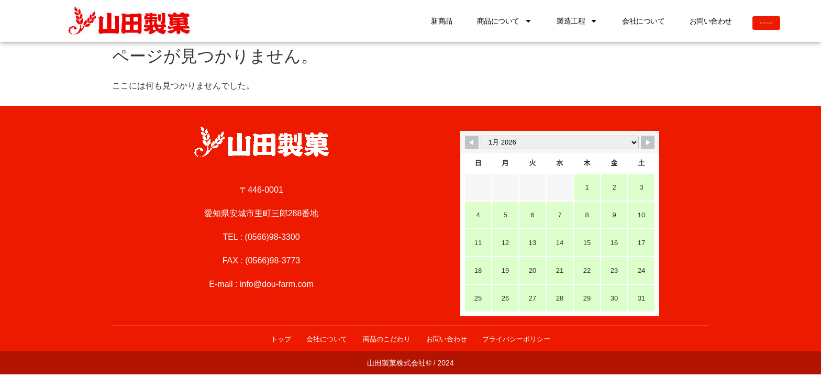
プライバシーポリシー (544, 339)
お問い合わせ (646, 21)
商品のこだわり (381, 339)
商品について (439, 21)
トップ (247, 339)
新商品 (377, 21)
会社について (579, 21)
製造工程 (512, 21)
